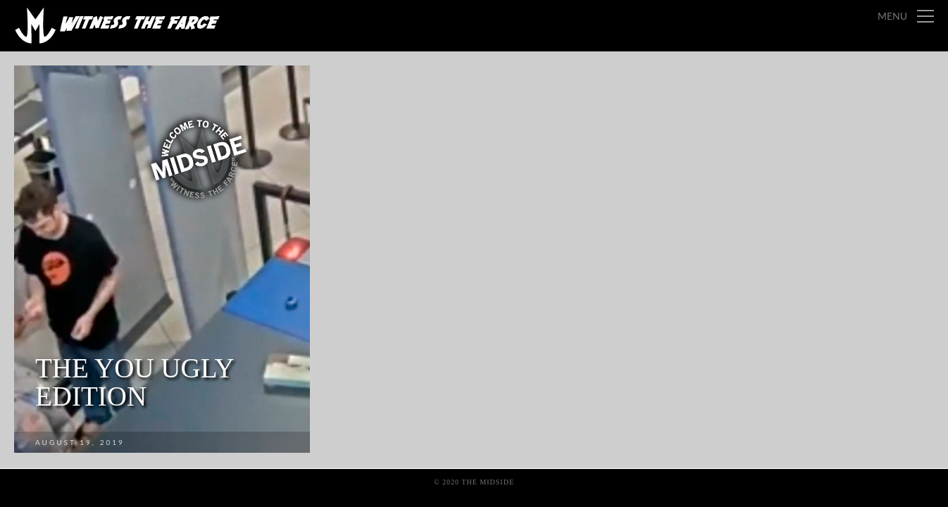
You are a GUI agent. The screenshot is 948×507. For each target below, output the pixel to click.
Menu (892, 16)
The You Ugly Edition (134, 382)
